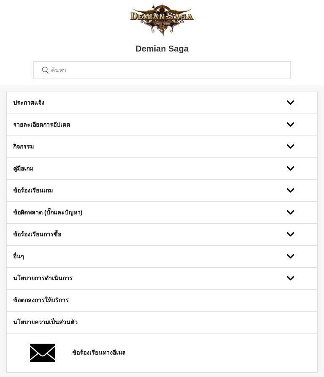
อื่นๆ (18, 256)
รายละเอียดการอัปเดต (41, 124)
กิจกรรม (23, 146)
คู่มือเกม (23, 168)
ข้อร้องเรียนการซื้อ (37, 234)
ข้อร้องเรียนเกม (33, 190)
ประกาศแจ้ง (28, 102)
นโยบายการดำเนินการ (43, 278)
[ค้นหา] (162, 70)
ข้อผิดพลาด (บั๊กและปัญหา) (47, 212)
